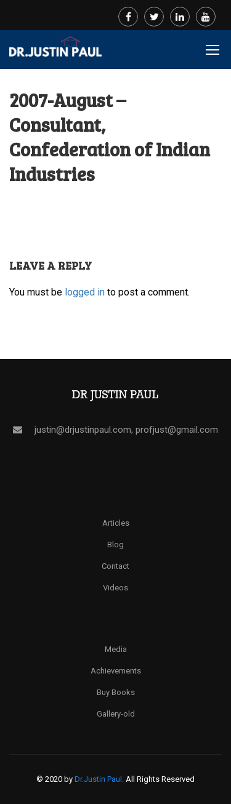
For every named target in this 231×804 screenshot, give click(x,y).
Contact (115, 566)
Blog (115, 544)
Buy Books (116, 692)
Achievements (116, 670)
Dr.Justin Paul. (100, 779)
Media (116, 649)
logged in (85, 292)
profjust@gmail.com (177, 429)
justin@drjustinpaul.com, (85, 429)
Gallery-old (116, 713)
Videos (115, 587)
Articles (115, 523)
